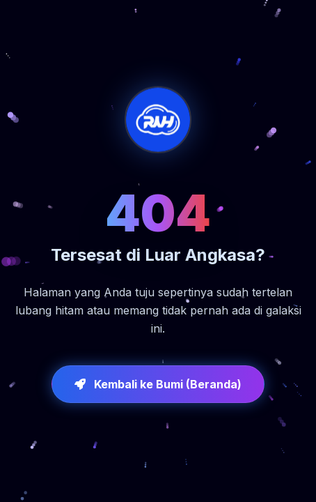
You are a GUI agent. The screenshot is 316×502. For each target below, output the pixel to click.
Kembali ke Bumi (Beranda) (158, 384)
